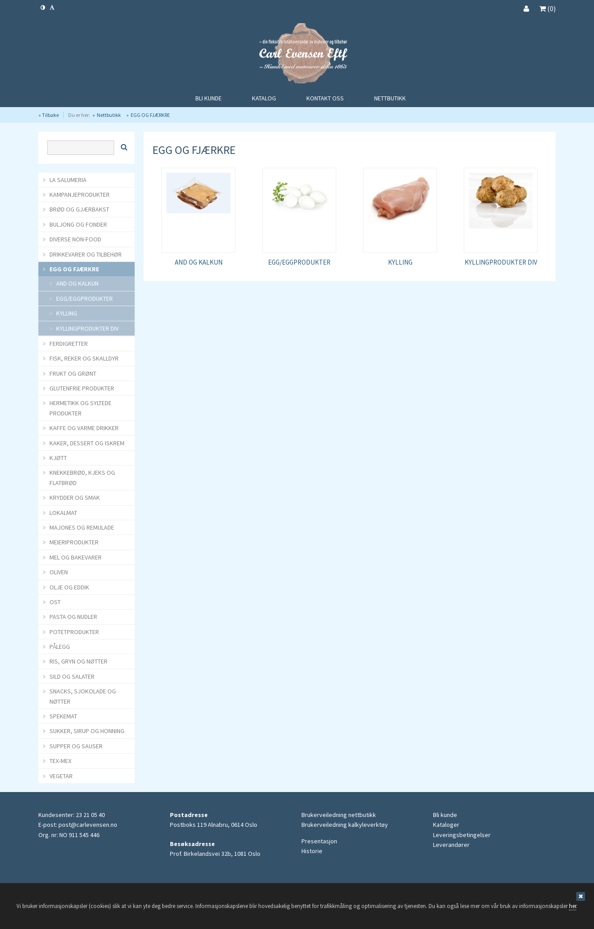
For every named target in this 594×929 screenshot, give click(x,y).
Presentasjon (319, 841)
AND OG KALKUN (199, 262)
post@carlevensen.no (87, 825)
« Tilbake (48, 115)
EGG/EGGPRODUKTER (299, 262)
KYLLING (400, 262)
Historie (311, 851)
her (572, 906)
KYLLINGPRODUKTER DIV (501, 262)
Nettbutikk (109, 115)
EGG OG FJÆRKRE (150, 115)
